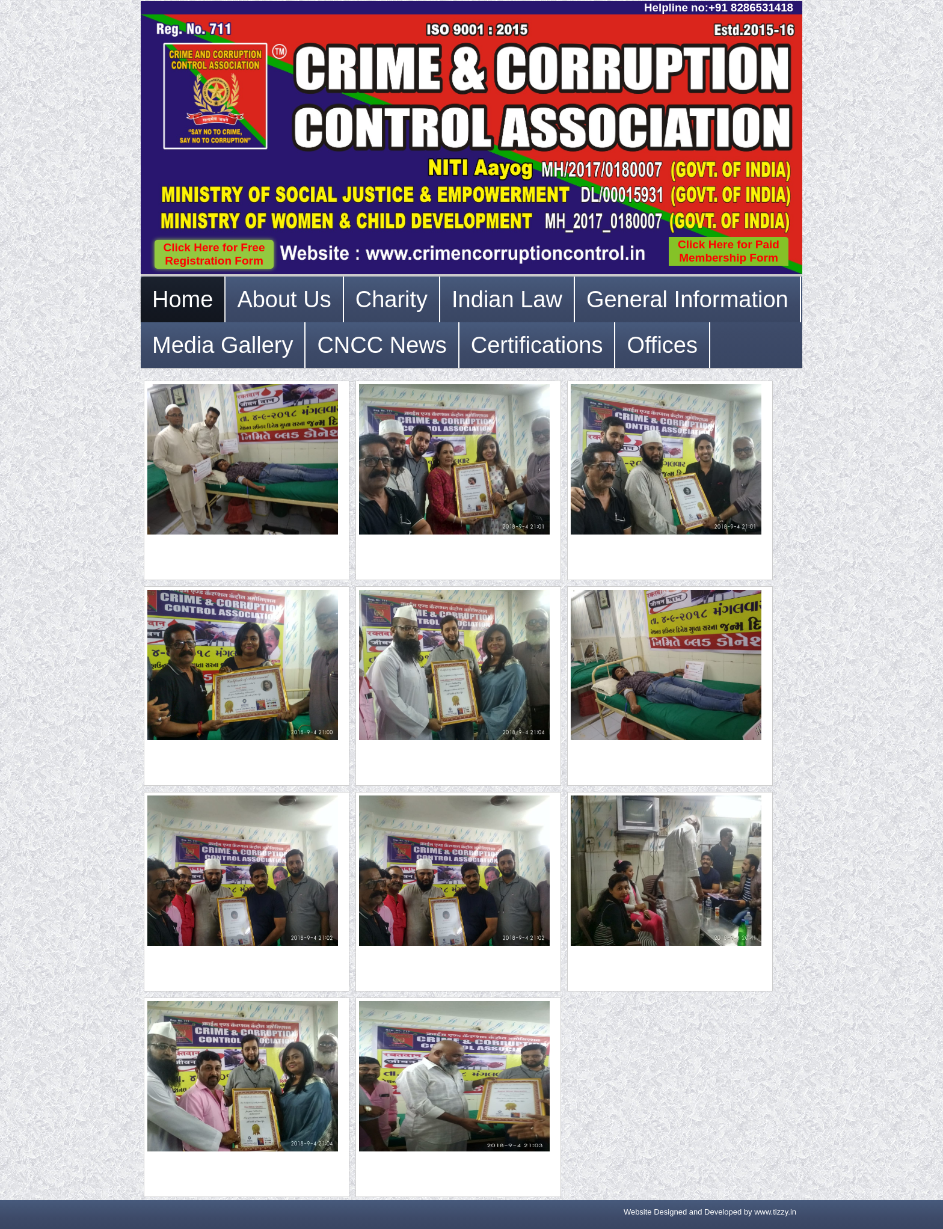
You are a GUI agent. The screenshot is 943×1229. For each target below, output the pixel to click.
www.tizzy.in (775, 1211)
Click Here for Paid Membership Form (728, 251)
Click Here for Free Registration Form (214, 254)
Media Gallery (222, 345)
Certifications (537, 345)
